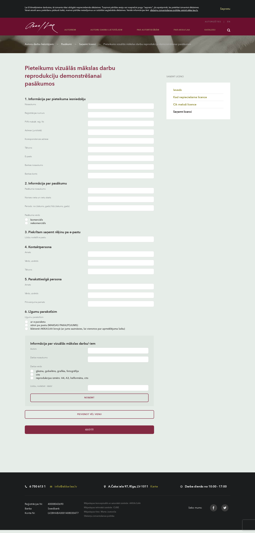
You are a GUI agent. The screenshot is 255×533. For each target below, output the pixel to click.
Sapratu (225, 9)
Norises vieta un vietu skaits (38, 197)
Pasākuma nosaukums (35, 189)
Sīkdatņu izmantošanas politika (99, 519)
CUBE (116, 510)
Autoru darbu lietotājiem (106, 30)
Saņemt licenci (87, 44)
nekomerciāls (35, 223)
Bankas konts (31, 174)
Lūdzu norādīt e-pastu (35, 237)
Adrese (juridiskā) (33, 130)
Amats (28, 252)
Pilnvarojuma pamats (35, 302)
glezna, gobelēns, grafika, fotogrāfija (54, 371)
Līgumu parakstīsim (34, 317)
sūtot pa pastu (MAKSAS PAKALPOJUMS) (51, 325)
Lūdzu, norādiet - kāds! (41, 386)
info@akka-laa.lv (63, 489)
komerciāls (34, 219)
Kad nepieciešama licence (190, 97)
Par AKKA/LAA (182, 30)
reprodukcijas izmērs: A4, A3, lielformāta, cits (59, 378)
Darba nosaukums (38, 357)
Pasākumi (66, 44)
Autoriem (70, 30)
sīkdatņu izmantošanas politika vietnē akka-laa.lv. (174, 10)
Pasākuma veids (32, 215)
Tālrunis (28, 148)
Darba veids (36, 366)
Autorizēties (213, 21)
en (228, 21)
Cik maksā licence (184, 104)
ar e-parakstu (35, 322)
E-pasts (28, 156)
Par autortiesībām (148, 30)
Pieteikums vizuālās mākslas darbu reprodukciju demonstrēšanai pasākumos (147, 44)
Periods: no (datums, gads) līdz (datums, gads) (47, 206)
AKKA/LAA (135, 506)
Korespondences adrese (36, 139)
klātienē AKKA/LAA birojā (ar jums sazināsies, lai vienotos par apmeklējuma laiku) (75, 328)
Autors (33, 349)
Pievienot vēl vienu (36, 416)
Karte (154, 489)
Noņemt (42, 397)
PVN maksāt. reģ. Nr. (34, 121)
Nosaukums (30, 104)
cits (35, 374)
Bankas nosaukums (34, 165)
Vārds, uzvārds (31, 261)
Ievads (177, 90)
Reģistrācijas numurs (34, 113)
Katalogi (210, 30)
